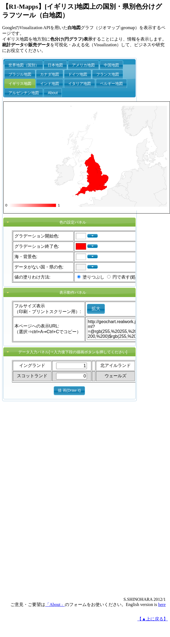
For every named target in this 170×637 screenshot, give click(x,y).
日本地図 (55, 65)
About (53, 93)
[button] (92, 236)
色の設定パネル (72, 222)
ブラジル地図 (19, 74)
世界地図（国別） (23, 65)
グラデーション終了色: (36, 246)
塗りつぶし (93, 277)
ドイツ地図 (77, 74)
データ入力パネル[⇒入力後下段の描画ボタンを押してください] (72, 352)
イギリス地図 (19, 83)
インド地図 (49, 83)
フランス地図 (107, 74)
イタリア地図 (79, 83)
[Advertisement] (26, 510)
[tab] (69, 222)
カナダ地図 (49, 74)
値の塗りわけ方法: (32, 277)
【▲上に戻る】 (152, 619)
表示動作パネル (72, 292)
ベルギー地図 (111, 83)
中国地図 (111, 65)
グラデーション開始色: (36, 236)
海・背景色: (25, 256)
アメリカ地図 (83, 65)
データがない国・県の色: (38, 267)
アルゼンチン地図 (23, 93)
